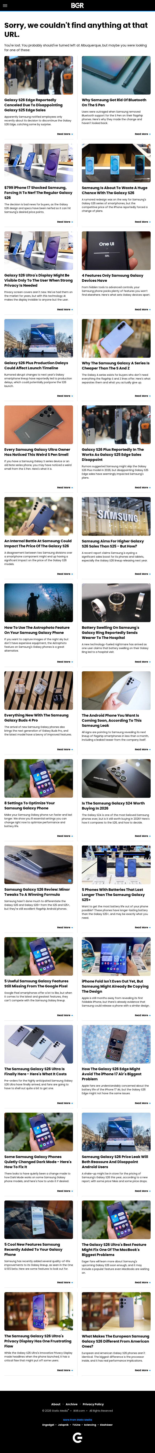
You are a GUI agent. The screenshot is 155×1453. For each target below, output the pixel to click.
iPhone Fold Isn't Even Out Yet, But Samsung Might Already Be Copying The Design (115, 986)
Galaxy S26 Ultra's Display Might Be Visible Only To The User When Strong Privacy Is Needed (38, 280)
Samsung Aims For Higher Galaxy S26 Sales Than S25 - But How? (113, 544)
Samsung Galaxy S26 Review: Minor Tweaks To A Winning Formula (37, 892)
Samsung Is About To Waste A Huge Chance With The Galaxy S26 (114, 190)
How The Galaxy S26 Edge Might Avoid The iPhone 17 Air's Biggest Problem (111, 1074)
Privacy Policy (93, 1404)
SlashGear (106, 1424)
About (55, 1404)
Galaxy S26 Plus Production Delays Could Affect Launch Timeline (36, 365)
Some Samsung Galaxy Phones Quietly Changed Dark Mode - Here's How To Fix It (38, 1161)
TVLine (76, 1424)
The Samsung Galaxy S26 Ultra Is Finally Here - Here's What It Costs (35, 1071)
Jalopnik (63, 1424)
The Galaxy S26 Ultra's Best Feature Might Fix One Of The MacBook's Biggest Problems (114, 1249)
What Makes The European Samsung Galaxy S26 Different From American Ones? (115, 1341)
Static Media (60, 1411)
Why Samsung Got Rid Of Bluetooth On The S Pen (114, 102)
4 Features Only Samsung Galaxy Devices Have (112, 278)
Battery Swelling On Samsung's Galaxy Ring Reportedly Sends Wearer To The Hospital (110, 632)
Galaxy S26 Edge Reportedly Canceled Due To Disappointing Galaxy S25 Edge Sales (33, 105)
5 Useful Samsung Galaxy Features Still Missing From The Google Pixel (36, 983)
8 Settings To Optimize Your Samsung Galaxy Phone (29, 805)
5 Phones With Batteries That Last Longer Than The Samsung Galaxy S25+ (113, 894)
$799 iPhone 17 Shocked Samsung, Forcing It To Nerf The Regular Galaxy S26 (38, 192)
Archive (72, 1404)
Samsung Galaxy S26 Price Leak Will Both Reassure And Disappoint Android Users (115, 1161)
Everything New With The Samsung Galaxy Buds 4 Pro (36, 718)
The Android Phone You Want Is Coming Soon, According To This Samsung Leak (112, 720)
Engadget (48, 1424)
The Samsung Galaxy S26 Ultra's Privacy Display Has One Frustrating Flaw (38, 1341)
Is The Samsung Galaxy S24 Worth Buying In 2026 (113, 806)
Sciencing (90, 1424)
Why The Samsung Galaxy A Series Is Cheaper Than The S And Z (116, 366)
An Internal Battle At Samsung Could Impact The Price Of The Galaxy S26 (38, 543)
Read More (63, 134)
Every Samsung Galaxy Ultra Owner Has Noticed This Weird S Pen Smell (37, 452)
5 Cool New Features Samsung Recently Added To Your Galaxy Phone (33, 1249)
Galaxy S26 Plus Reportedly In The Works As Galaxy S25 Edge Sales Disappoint (113, 454)
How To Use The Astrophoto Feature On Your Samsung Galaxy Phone (37, 630)
